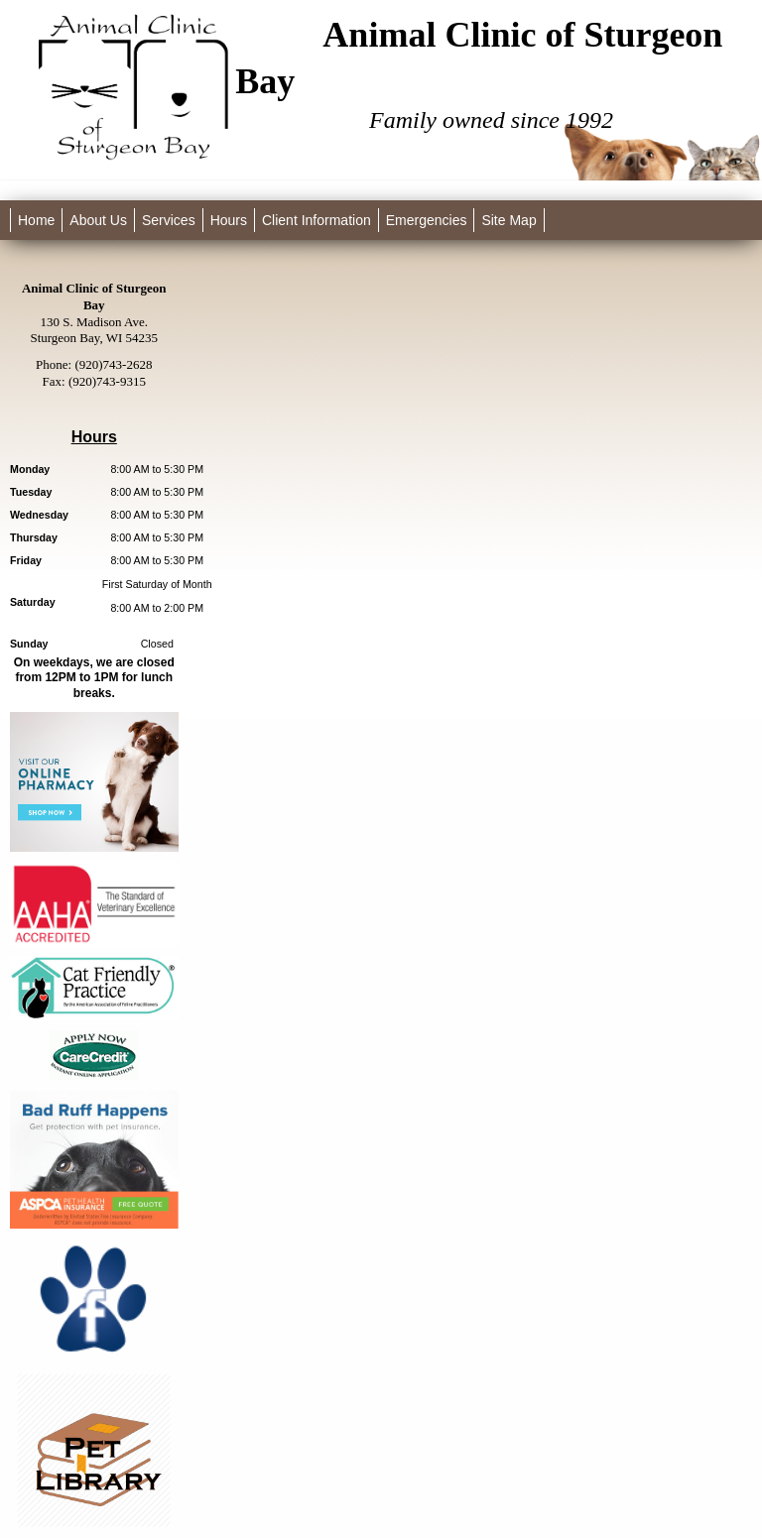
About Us (98, 220)
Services (168, 220)
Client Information (316, 220)
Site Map (508, 220)
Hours (228, 220)
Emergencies (426, 220)
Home (36, 220)
